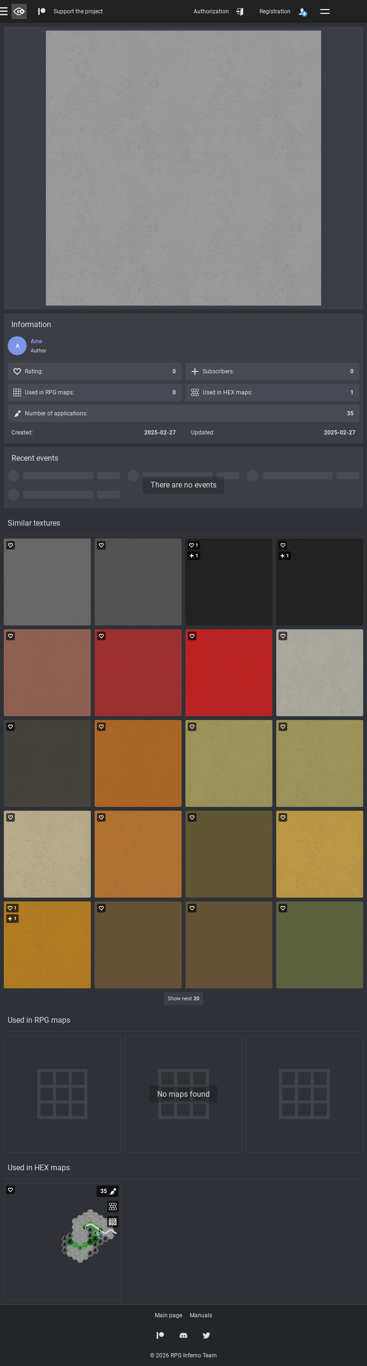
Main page (168, 1315)
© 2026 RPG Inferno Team (183, 1355)
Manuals (201, 1315)
